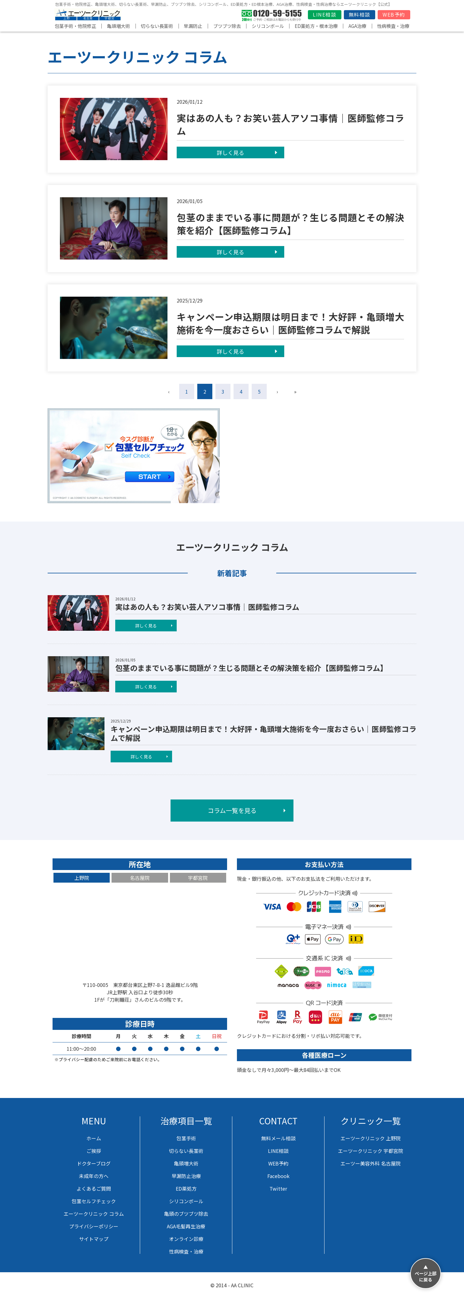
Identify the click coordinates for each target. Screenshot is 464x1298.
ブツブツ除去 (227, 25)
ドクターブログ (94, 1163)
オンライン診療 (186, 1238)
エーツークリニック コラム (94, 1213)
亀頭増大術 (118, 25)
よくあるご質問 (94, 1188)
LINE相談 (324, 14)
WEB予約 (394, 14)
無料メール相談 (278, 1138)
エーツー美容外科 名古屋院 (370, 1163)
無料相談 (359, 14)
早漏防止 (193, 25)
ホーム (93, 1138)
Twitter (278, 1188)
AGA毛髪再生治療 (186, 1226)
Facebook (278, 1176)
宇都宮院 (198, 877)
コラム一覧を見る (232, 810)
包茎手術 (186, 1138)
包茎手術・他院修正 (75, 25)
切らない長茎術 (157, 25)
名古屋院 (140, 877)
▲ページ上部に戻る (425, 1273)
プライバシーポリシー (93, 1226)
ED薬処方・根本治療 (316, 25)
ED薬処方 (186, 1188)
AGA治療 (357, 25)
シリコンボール (268, 25)
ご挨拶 (93, 1150)
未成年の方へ (93, 1176)
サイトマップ (93, 1238)
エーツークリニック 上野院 (370, 1138)
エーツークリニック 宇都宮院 (370, 1150)
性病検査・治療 (393, 25)
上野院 (81, 877)
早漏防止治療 (186, 1176)
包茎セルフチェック (94, 1201)
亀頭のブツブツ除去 (186, 1213)
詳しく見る (230, 152)
